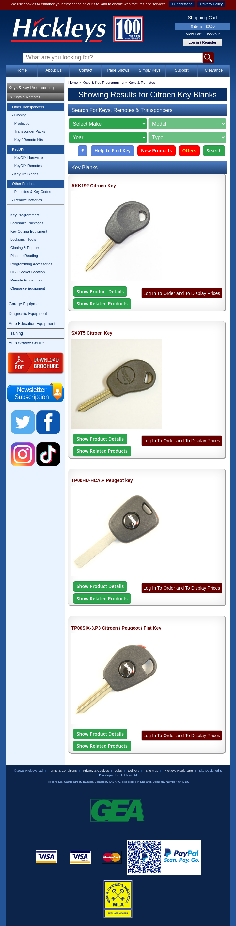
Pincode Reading (24, 256)
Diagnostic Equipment (28, 313)
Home (21, 70)
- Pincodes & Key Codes (31, 192)
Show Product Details (100, 291)
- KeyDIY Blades (25, 174)
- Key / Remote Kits (27, 140)
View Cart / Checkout (203, 34)
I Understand (182, 4)
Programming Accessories (31, 264)
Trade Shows (117, 70)
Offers (189, 150)
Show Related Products (102, 303)
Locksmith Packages (26, 223)
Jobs (118, 770)
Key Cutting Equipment (28, 231)
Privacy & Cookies (96, 770)
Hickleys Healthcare (178, 770)
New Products (156, 150)
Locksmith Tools (23, 239)
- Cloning (19, 115)
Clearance (214, 70)
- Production (21, 123)
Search (214, 150)
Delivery (134, 770)
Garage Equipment (25, 304)
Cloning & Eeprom (24, 248)
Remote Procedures (26, 280)
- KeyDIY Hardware (27, 157)
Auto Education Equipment (32, 323)
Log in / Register (202, 42)
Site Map (152, 770)
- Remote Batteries (27, 200)
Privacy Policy (211, 4)
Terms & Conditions (63, 770)
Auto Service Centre (26, 343)
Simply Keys (150, 70)
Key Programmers (24, 215)
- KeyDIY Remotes (27, 166)
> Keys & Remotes (25, 97)
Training (16, 333)
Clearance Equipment (27, 288)
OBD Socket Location (27, 272)
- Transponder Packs (28, 131)
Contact (85, 70)
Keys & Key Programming (31, 87)
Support (182, 70)
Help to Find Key (112, 150)
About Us (54, 70)
